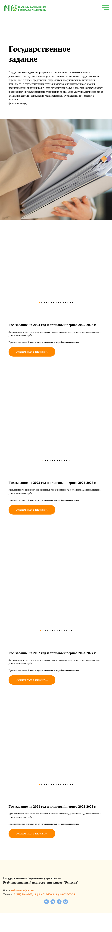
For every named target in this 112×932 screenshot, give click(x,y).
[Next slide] (95, 262)
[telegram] (52, 903)
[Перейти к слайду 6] (51, 302)
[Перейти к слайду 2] (41, 302)
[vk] (46, 903)
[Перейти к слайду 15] (72, 302)
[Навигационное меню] (105, 7)
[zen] (65, 903)
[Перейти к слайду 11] (63, 302)
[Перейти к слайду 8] (59, 460)
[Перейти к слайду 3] (44, 302)
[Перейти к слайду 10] (60, 302)
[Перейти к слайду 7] (53, 302)
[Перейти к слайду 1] (39, 302)
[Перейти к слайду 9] (58, 302)
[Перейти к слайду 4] (46, 302)
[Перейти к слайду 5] (52, 460)
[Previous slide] (16, 262)
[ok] (59, 903)
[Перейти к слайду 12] (65, 302)
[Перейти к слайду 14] (70, 302)
